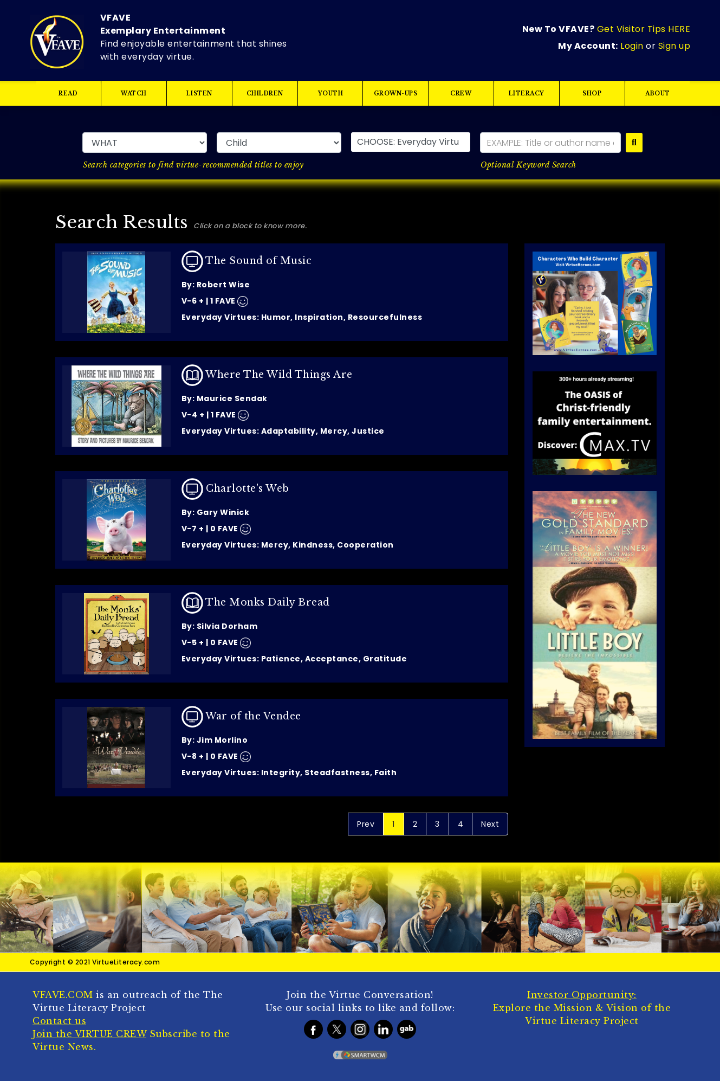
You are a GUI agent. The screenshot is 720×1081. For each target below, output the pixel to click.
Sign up (674, 46)
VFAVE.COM (63, 994)
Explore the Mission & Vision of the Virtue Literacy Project (582, 1007)
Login (632, 46)
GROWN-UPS (396, 93)
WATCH (134, 93)
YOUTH (330, 93)
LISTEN (199, 93)
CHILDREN (265, 93)
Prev (365, 824)
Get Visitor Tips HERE (644, 29)
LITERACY (526, 93)
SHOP (592, 93)
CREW (461, 93)
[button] (410, 142)
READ (68, 93)
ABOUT (657, 93)
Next (490, 824)
